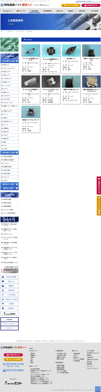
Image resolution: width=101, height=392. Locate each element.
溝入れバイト (7, 71)
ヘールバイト (6, 85)
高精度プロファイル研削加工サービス (10, 229)
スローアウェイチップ (9, 68)
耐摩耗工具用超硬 (8, 160)
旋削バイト (6, 92)
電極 (4, 142)
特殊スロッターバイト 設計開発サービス (10, 253)
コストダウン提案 (8, 210)
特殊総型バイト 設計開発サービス (10, 243)
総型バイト (6, 65)
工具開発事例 (9, 31)
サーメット (29, 31)
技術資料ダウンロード (9, 44)
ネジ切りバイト (7, 78)
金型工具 (6, 132)
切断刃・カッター (7, 111)
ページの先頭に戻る (98, 389)
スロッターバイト (8, 103)
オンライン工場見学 (71, 5)
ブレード (5, 114)
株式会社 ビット (44, 5)
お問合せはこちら (91, 5)
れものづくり (9, 269)
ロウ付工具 (6, 99)
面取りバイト (6, 82)
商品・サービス (9, 219)
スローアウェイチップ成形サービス (10, 238)
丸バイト (5, 89)
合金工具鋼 (6, 170)
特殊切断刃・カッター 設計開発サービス (10, 248)
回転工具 (6, 138)
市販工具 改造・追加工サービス (10, 224)
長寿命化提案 (7, 199)
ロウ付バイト (6, 96)
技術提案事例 (9, 195)
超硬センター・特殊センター (10, 106)
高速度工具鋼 (7, 167)
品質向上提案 (7, 203)
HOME (1, 31)
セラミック (6, 177)
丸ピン (5, 145)
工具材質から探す (20, 31)
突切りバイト (6, 75)
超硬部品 (6, 128)
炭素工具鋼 (6, 173)
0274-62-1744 (88, 1)
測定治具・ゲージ (8, 121)
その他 (5, 149)
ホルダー (5, 135)
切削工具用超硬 (7, 156)
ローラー (5, 125)
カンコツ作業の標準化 (9, 213)
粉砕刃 (5, 118)
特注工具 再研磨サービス (10, 262)
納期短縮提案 (7, 206)
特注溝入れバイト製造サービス (10, 258)
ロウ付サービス (7, 234)
